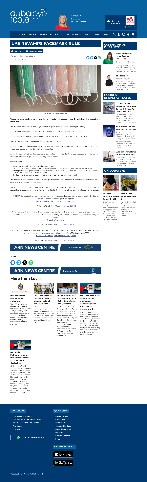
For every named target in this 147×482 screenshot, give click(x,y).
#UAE (69, 215)
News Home (19, 51)
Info (105, 34)
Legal (57, 439)
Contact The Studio (63, 426)
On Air (33, 34)
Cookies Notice (61, 416)
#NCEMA (16, 196)
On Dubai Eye (73, 34)
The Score (17, 429)
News (43, 34)
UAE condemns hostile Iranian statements (20, 292)
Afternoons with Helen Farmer (26, 423)
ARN (18, 474)
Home (22, 34)
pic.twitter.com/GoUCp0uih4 (65, 236)
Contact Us (60, 423)
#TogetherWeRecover (44, 201)
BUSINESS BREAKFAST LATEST (118, 96)
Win (97, 34)
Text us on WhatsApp (30, 437)
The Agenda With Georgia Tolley (27, 420)
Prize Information (62, 436)
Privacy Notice (61, 420)
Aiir (25, 474)
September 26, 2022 (68, 206)
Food (88, 34)
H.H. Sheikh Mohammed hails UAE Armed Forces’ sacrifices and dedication (20, 352)
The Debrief (18, 426)
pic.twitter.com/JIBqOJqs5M (65, 201)
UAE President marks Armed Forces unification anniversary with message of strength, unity (90, 296)
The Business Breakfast (23, 416)
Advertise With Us (63, 429)
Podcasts (56, 34)
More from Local (35, 51)
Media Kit (59, 433)
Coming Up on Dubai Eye (115, 46)
